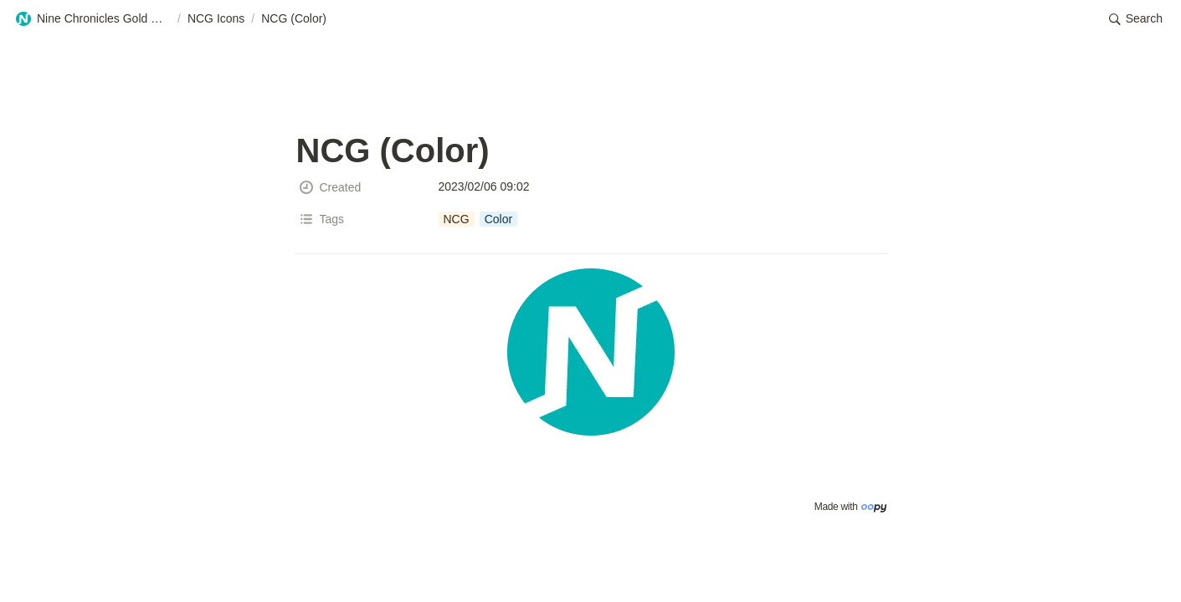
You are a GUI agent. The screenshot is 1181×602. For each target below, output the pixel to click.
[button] (93, 19)
